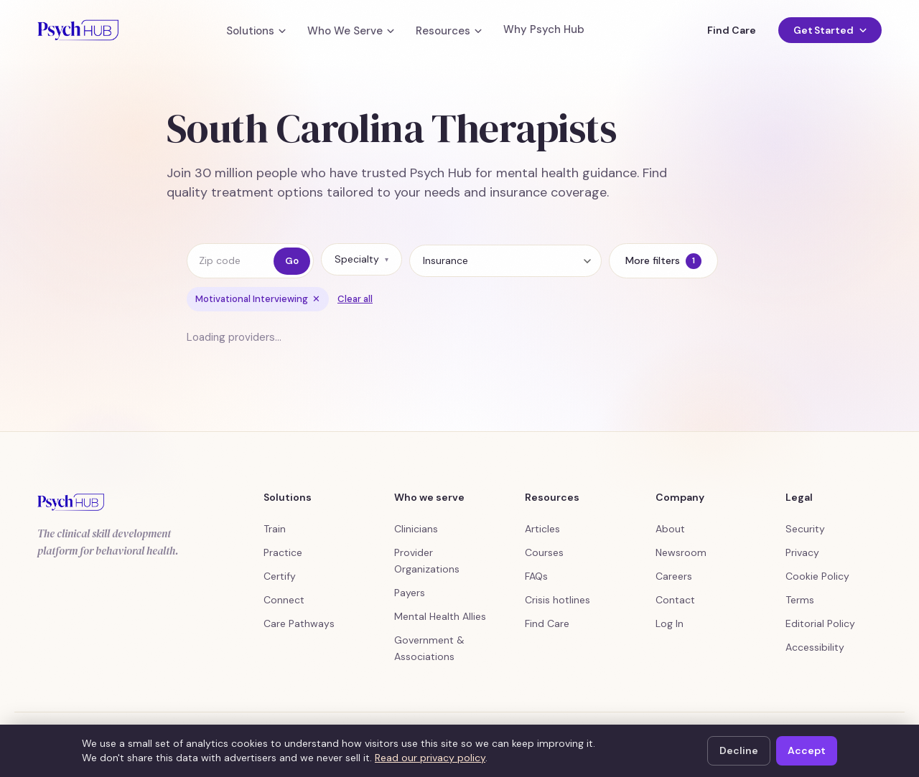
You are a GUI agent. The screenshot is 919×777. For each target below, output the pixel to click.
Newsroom (681, 552)
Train (274, 528)
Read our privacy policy (430, 757)
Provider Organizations (427, 560)
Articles (542, 528)
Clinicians (416, 528)
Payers (409, 592)
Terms (799, 599)
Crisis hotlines (557, 599)
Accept (807, 750)
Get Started (830, 30)
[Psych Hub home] (77, 30)
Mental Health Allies (440, 616)
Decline (738, 750)
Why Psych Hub (543, 29)
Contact (675, 599)
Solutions (256, 31)
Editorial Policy (820, 623)
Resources (449, 31)
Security (805, 528)
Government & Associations (429, 648)
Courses (544, 552)
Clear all (355, 299)
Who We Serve (350, 31)
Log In (670, 623)
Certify (279, 576)
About (670, 528)
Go (292, 261)
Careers (674, 576)
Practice (282, 552)
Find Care (731, 30)
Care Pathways (299, 623)
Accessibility (814, 647)
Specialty (361, 259)
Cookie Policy (817, 576)
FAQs (536, 576)
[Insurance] (505, 261)
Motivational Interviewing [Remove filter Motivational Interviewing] (257, 298)
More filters (663, 261)
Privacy (802, 552)
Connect (283, 599)
